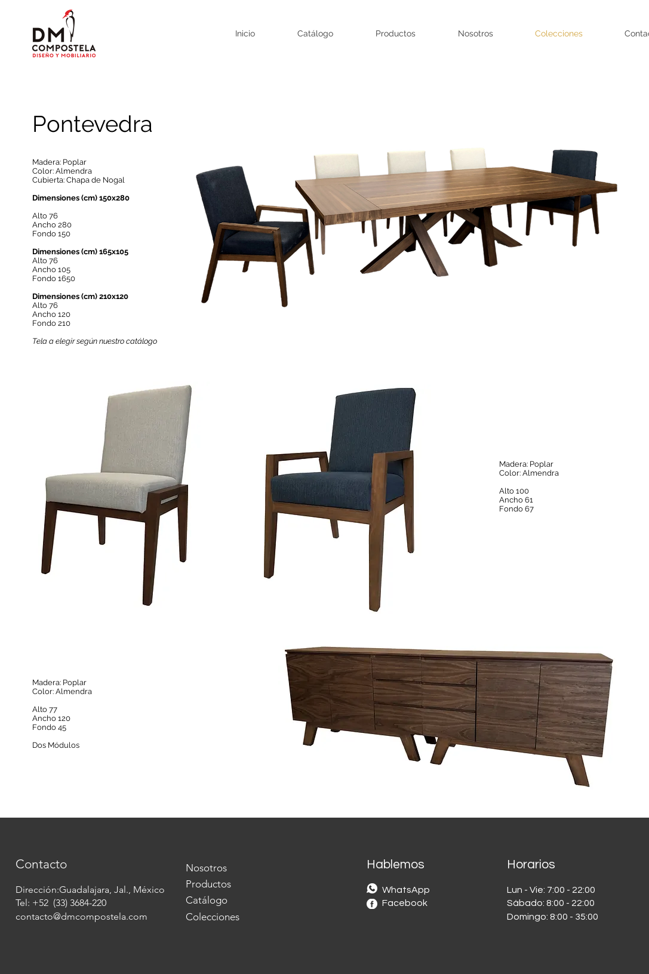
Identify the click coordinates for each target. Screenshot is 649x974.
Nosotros (206, 868)
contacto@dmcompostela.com (81, 916)
